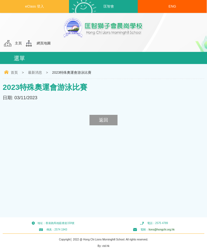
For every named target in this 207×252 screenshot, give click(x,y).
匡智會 (109, 6)
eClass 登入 (34, 6)
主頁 (18, 43)
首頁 (14, 72)
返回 (103, 120)
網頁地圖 (44, 43)
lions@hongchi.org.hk (161, 229)
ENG (172, 6)
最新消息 (35, 72)
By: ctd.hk (103, 245)
